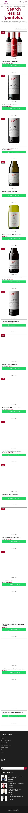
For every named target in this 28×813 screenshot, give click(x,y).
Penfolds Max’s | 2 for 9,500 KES (10, 61)
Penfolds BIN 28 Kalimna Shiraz (10, 364)
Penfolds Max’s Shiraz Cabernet (10, 494)
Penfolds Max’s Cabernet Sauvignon (11, 537)
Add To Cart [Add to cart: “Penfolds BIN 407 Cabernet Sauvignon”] (14, 448)
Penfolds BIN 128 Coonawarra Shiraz (11, 407)
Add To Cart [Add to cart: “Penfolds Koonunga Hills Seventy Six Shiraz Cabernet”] (14, 621)
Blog (2, 749)
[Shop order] (21, 28)
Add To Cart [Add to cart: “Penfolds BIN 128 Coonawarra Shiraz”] (14, 404)
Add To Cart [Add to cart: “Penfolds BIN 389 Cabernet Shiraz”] (14, 318)
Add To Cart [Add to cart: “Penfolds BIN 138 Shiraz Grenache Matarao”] (14, 274)
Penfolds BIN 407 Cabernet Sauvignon (11, 451)
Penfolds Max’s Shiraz (7, 581)
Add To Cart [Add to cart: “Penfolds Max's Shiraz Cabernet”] (14, 491)
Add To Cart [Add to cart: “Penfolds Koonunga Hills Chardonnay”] (14, 231)
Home (2, 6)
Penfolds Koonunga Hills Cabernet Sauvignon (13, 669)
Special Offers (4, 747)
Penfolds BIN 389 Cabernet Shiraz (10, 321)
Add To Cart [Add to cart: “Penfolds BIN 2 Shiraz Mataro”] (14, 101)
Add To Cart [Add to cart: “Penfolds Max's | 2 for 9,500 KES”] (14, 58)
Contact (3, 752)
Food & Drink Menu (6, 740)
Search (25, 768)
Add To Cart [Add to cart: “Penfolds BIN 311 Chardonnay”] (14, 188)
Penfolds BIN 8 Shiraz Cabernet (10, 148)
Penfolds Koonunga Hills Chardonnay (11, 234)
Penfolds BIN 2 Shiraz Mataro (9, 104)
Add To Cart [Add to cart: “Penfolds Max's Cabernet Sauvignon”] (14, 534)
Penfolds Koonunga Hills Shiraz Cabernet (12, 712)
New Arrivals (4, 742)
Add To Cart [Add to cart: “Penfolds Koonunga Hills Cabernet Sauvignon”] (14, 665)
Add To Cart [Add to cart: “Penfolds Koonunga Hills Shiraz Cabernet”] (14, 709)
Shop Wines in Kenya (8, 6)
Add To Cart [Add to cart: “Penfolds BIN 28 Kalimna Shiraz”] (14, 361)
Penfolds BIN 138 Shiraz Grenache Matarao (13, 278)
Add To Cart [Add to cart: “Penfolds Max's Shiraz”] (14, 577)
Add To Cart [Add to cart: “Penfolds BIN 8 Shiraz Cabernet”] (14, 145)
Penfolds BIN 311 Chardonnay (9, 191)
